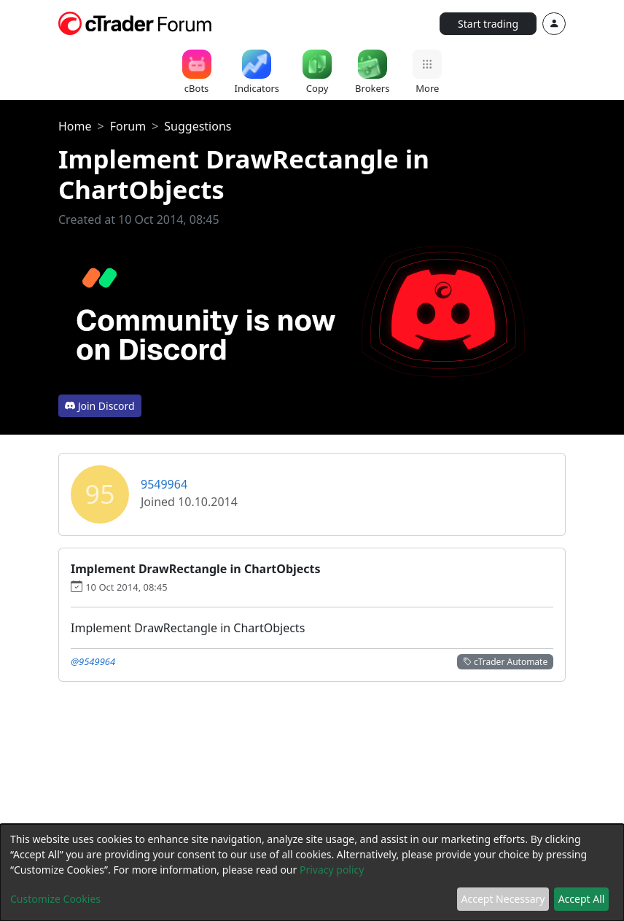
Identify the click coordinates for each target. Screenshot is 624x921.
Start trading (488, 24)
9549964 (164, 484)
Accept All (581, 899)
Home (75, 126)
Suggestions (197, 126)
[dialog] (312, 872)
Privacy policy (332, 870)
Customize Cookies (55, 899)
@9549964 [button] (93, 661)
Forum (128, 126)
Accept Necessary (503, 899)
